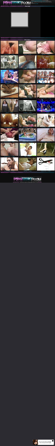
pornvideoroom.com (16, 182)
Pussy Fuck (36, 3)
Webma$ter (40, 182)
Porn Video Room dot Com (38, 0)
